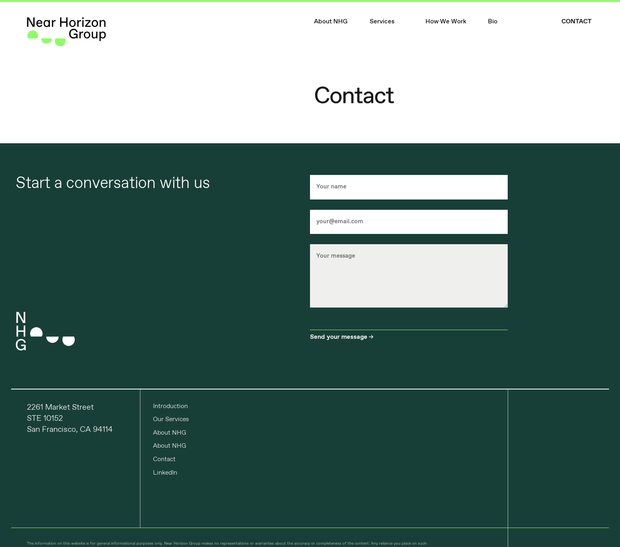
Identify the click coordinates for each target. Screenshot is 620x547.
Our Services (171, 419)
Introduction (170, 406)
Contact (164, 459)
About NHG (169, 433)
